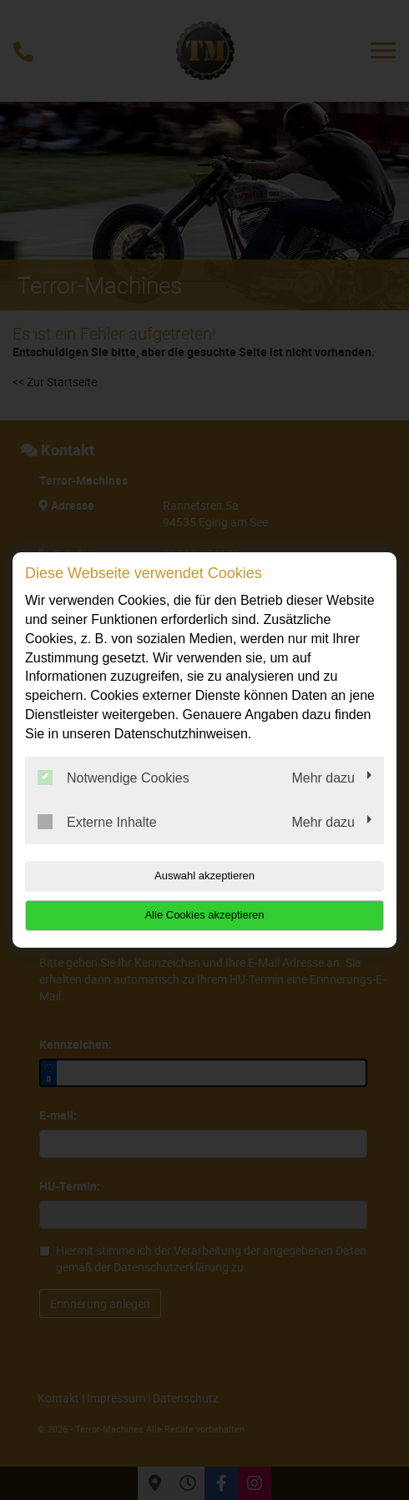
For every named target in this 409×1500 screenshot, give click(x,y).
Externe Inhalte (97, 821)
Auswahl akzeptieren (204, 875)
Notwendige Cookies (113, 777)
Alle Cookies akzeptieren (204, 915)
